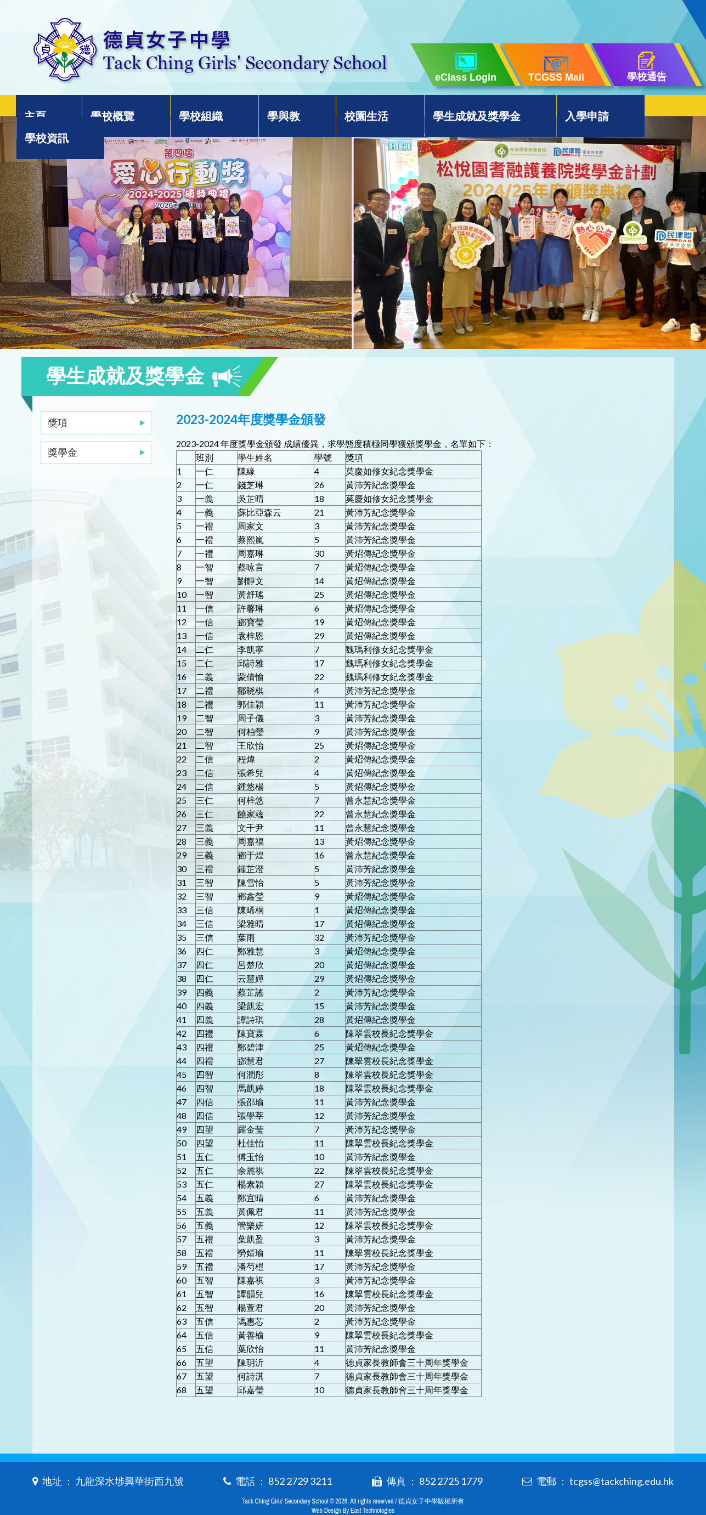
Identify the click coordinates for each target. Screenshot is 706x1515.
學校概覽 (114, 107)
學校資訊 (641, 107)
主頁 (44, 107)
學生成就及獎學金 (453, 107)
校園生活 (347, 107)
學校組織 (196, 107)
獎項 (57, 400)
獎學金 (62, 430)
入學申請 (559, 107)
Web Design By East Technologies (353, 1488)
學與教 (271, 107)
